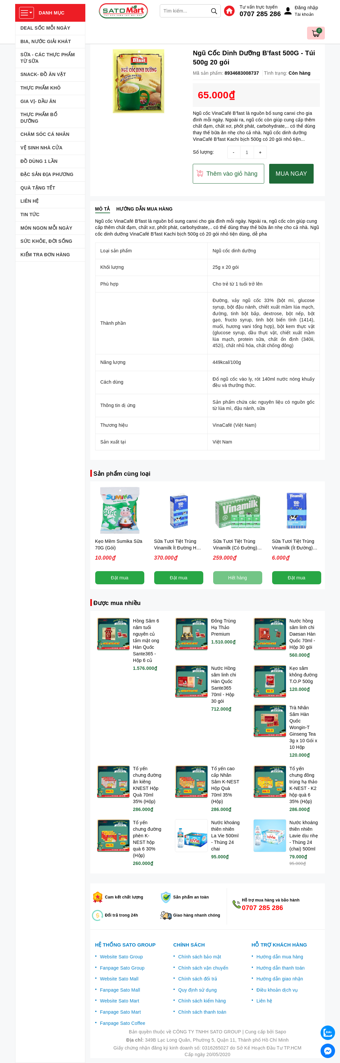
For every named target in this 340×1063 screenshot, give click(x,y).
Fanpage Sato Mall (120, 990)
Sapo (280, 1031)
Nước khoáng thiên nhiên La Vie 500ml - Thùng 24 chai (225, 835)
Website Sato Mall (119, 978)
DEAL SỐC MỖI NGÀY (45, 28)
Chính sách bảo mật (199, 956)
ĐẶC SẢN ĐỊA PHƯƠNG (46, 174)
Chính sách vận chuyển (203, 968)
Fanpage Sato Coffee (123, 1023)
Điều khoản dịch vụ (277, 990)
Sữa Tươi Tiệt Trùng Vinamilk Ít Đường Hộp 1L (178, 548)
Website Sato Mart (119, 1000)
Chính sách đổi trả (197, 978)
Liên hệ (264, 1000)
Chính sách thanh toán (202, 1012)
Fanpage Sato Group (122, 968)
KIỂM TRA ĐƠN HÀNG (45, 254)
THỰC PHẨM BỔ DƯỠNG (38, 118)
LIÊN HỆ (29, 201)
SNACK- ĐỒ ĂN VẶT (43, 74)
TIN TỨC (30, 214)
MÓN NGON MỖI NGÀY (46, 228)
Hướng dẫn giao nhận (280, 978)
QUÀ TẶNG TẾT (37, 187)
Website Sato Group (121, 956)
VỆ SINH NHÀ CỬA (41, 147)
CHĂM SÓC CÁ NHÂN (45, 134)
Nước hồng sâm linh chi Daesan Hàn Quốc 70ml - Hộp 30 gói (303, 634)
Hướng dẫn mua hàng (280, 956)
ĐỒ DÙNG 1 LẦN (39, 161)
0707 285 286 (260, 13)
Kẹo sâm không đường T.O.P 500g (304, 675)
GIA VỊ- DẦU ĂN (38, 101)
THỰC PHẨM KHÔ (40, 87)
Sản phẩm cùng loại (122, 473)
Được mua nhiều (117, 603)
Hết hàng (237, 577)
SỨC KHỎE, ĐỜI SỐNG (46, 241)
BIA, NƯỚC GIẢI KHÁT (45, 41)
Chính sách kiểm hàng (202, 1000)
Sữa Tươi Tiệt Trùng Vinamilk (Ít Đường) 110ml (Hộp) (293, 548)
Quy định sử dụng (197, 990)
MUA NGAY (291, 173)
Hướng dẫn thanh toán (281, 968)
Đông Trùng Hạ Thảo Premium (223, 627)
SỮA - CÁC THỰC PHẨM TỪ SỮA (47, 58)
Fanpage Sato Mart (120, 1012)
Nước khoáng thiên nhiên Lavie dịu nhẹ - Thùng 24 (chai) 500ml (304, 835)
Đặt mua (119, 577)
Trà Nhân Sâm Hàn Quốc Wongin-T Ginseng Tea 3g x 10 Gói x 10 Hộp (303, 727)
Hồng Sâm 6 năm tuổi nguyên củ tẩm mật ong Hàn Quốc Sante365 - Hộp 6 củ (146, 640)
